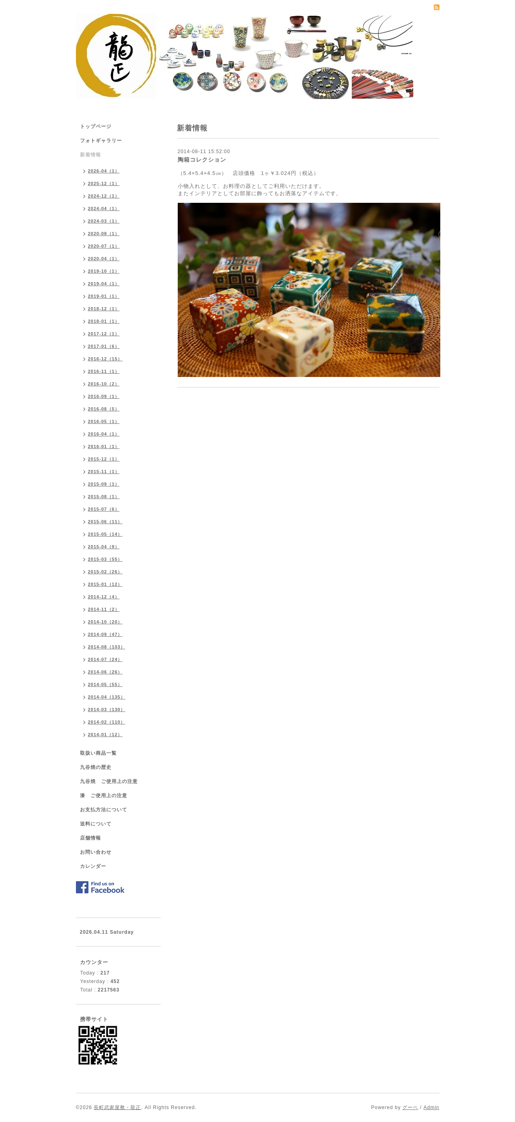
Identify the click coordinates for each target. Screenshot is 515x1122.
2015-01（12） (105, 584)
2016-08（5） (104, 408)
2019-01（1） (104, 296)
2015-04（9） (104, 546)
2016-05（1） (104, 421)
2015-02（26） (105, 571)
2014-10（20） (105, 621)
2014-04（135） (107, 697)
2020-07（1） (104, 246)
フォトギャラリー (101, 140)
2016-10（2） (104, 383)
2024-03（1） (104, 221)
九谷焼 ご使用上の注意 (109, 781)
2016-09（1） (104, 396)
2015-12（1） (104, 459)
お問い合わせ (95, 852)
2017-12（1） (104, 333)
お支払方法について (103, 810)
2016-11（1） (104, 371)
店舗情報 (90, 838)
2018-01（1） (104, 321)
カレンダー (93, 866)
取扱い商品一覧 (98, 753)
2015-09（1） (104, 484)
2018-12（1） (104, 308)
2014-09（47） (105, 634)
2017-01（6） (104, 346)
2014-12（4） (104, 596)
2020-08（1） (104, 233)
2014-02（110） (107, 722)
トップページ (95, 126)
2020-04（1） (104, 258)
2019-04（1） (104, 283)
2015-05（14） (105, 534)
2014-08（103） (107, 646)
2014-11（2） (104, 609)
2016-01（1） (104, 446)
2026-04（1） (104, 170)
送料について (95, 824)
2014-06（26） (105, 671)
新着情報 (90, 155)
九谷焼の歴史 (95, 767)
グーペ (410, 1107)
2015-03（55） (105, 559)
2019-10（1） (104, 271)
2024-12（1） (104, 196)
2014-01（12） (105, 734)
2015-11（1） (104, 471)
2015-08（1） (104, 496)
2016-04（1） (104, 434)
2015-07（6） (104, 509)
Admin (431, 1107)
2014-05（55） (105, 684)
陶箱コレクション (202, 159)
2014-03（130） (107, 709)
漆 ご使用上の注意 (103, 795)
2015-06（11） (105, 521)
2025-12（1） (104, 183)
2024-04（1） (104, 208)
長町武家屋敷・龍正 (117, 1107)
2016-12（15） (105, 358)
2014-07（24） (105, 659)
